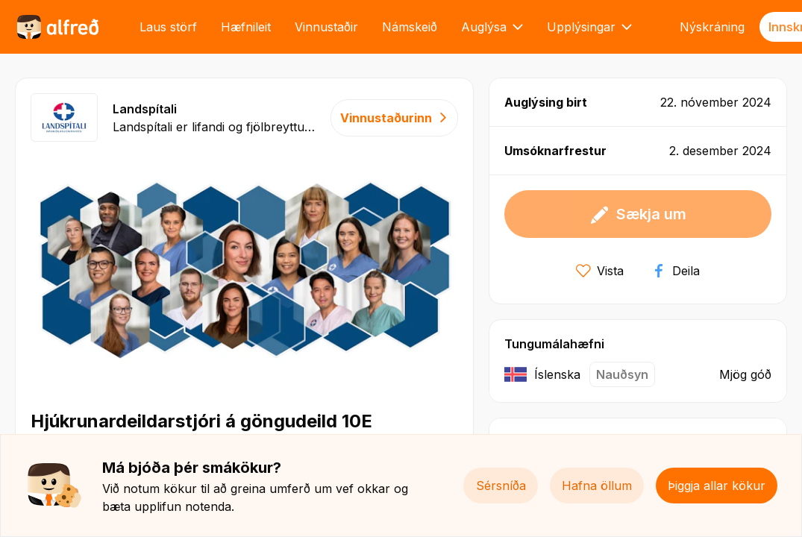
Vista (600, 270)
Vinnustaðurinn (394, 117)
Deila (675, 270)
